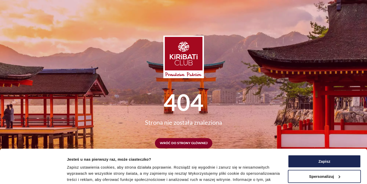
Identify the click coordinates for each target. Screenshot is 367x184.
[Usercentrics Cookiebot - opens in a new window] (33, 174)
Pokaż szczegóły (82, 174)
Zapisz (325, 129)
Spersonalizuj (324, 144)
